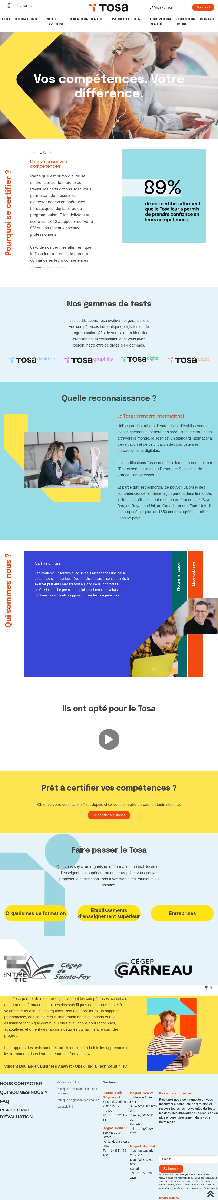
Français (22, 5)
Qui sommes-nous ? (23, 1092)
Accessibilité (65, 1106)
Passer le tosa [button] (126, 19)
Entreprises (182, 913)
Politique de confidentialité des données (77, 1091)
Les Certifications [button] (19, 19)
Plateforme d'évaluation (16, 1113)
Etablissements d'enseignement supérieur (109, 913)
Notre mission (178, 576)
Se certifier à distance (109, 815)
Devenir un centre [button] (86, 19)
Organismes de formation (36, 913)
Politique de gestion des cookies (78, 1100)
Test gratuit (203, 7)
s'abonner (171, 1169)
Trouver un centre (160, 21)
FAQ (4, 1101)
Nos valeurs (194, 574)
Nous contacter (21, 1083)
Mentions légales (68, 1082)
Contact (208, 19)
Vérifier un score (185, 21)
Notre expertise (55, 21)
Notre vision (47, 564)
